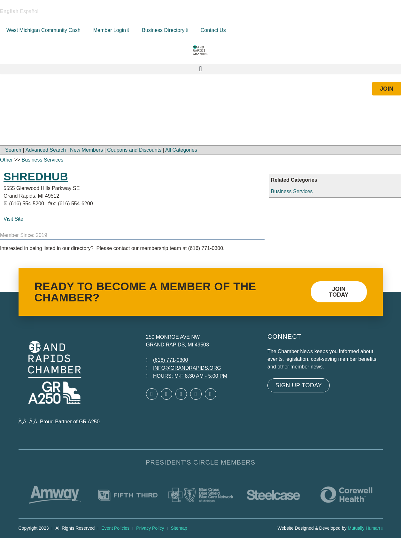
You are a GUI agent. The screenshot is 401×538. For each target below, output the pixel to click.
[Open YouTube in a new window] (210, 394)
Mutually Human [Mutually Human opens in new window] (365, 528)
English (9, 11)
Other (6, 160)
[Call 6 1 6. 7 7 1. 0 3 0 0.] (167, 360)
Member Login (111, 30)
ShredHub (36, 176)
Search (13, 150)
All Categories (181, 150)
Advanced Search (46, 150)
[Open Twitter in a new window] (166, 394)
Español (29, 11)
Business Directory (165, 30)
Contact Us (213, 30)
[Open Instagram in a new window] (196, 394)
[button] (200, 69)
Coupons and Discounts (134, 150)
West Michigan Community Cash (43, 30)
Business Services (292, 191)
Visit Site (13, 219)
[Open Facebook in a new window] (152, 394)
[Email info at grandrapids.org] (183, 368)
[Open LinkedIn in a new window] (181, 394)
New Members (86, 150)
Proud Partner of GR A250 (70, 421)
